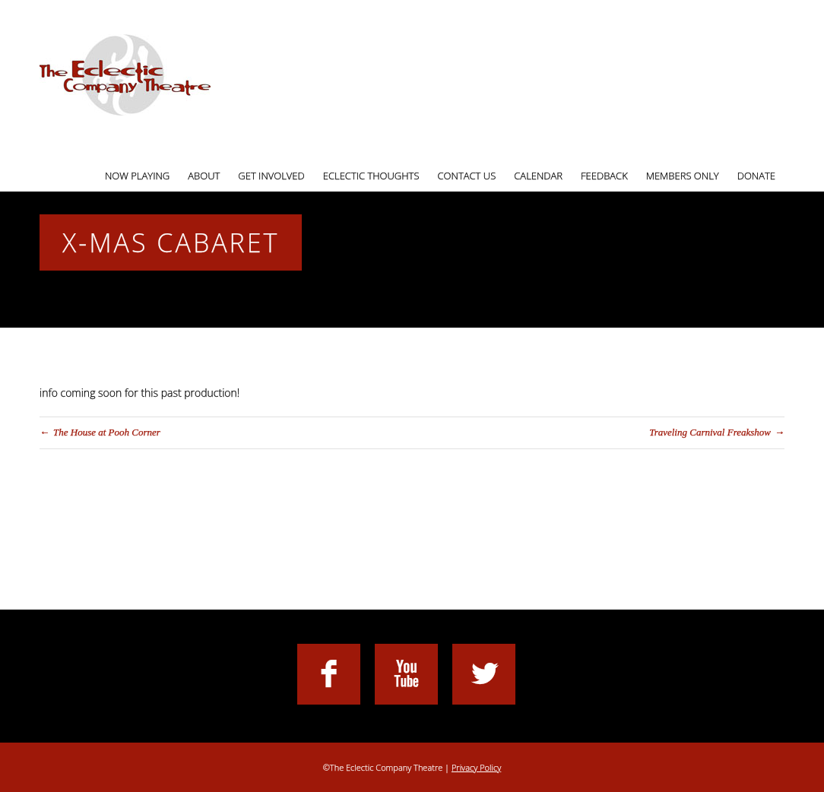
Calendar (538, 175)
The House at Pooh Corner (106, 432)
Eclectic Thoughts (371, 175)
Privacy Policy (476, 767)
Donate (756, 175)
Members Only (682, 175)
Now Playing (137, 175)
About (204, 175)
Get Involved (271, 175)
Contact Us (467, 175)
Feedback (604, 175)
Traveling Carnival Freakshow (710, 432)
